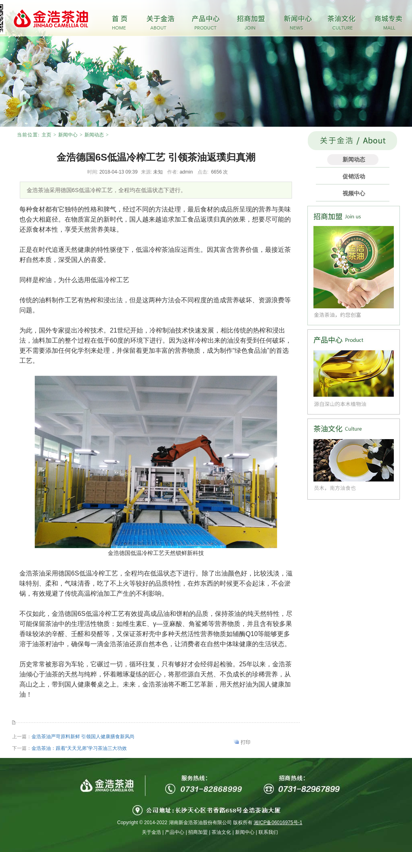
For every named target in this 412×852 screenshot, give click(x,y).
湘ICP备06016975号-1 (278, 822)
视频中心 (354, 193)
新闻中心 (68, 135)
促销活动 (354, 176)
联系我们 (268, 832)
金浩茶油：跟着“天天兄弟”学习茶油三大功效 (79, 748)
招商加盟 (198, 832)
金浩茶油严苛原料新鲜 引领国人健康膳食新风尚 (83, 736)
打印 (245, 742)
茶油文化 (221, 832)
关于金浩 (151, 832)
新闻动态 (94, 135)
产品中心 (174, 832)
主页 (46, 135)
